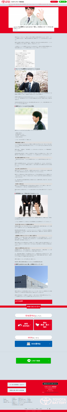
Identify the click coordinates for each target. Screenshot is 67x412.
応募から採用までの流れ (22, 399)
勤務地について (15, 402)
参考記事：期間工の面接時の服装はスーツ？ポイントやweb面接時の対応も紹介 (29, 261)
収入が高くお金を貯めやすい (22, 58)
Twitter (49, 408)
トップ (5, 398)
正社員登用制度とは (15, 404)
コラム (29, 398)
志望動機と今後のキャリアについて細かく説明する (25, 63)
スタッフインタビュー (22, 403)
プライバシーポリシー (31, 408)
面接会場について (15, 403)
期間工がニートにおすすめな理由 (21, 54)
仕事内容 (14, 398)
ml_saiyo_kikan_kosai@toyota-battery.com (51, 392)
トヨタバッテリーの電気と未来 (23, 402)
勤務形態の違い (15, 399)
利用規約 (37, 408)
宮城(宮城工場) (30, 402)
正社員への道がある (20, 59)
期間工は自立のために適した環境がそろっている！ (24, 66)
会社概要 (26, 408)
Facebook (47, 408)
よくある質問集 (21, 404)
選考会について (21, 398)
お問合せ (41, 408)
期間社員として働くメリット (8, 402)
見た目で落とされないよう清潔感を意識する (24, 62)
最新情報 (29, 399)
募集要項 (5, 399)
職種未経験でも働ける (21, 55)
